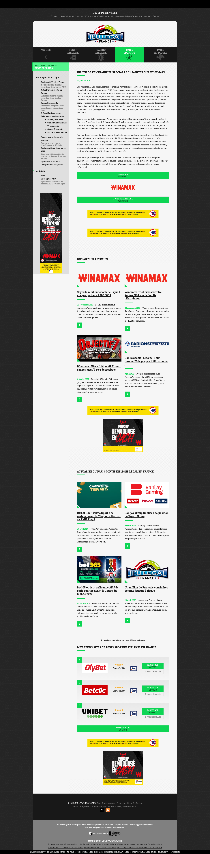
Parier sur (123, 175)
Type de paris (53, 126)
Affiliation (108, 806)
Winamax (85, 87)
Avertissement (95, 806)
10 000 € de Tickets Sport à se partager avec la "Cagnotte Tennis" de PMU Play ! (99, 516)
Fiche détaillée (153, 671)
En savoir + (163, 852)
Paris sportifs (123, 728)
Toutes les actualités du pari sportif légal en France (123, 640)
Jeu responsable (121, 806)
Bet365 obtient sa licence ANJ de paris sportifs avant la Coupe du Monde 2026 (98, 591)
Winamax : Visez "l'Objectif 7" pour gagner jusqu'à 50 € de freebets (99, 368)
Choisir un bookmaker (57, 122)
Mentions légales (80, 806)
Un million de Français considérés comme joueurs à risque (146, 589)
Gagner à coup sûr (55, 129)
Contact (133, 806)
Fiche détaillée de (123, 199)
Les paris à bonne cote (57, 132)
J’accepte (175, 852)
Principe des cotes (55, 119)
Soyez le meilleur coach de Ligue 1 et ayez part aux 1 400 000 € (98, 293)
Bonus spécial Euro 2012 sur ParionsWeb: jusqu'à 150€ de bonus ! (146, 361)
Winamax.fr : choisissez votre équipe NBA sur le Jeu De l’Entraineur (143, 295)
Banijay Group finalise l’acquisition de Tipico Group (147, 514)
